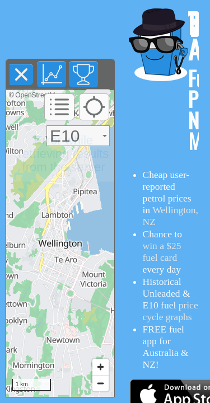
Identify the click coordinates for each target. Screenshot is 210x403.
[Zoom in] (100, 367)
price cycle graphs (170, 310)
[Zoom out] (100, 383)
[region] (60, 243)
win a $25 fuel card (162, 251)
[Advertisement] (60, 29)
